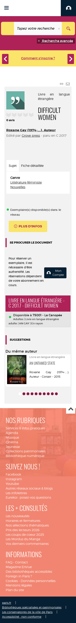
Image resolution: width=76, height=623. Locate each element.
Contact (21, 562)
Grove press (31, 136)
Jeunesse (13, 447)
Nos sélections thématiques (27, 525)
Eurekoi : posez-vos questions (28, 497)
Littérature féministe (26, 182)
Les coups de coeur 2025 (25, 535)
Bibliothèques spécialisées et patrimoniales (31, 607)
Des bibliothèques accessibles (29, 572)
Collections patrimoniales (25, 451)
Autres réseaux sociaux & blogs (29, 488)
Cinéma (12, 442)
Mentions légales (19, 585)
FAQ (9, 562)
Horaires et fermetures (23, 521)
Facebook (13, 474)
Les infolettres (16, 493)
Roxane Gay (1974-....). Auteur (31, 130)
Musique (12, 437)
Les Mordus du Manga (23, 539)
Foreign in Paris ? (19, 576)
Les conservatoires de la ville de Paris (27, 612)
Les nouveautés (17, 516)
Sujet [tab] (13, 166)
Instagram (14, 479)
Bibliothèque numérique (25, 456)
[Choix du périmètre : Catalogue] (7, 28)
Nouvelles (17, 187)
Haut (70, 409)
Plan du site (15, 590)
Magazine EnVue (19, 567)
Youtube (12, 484)
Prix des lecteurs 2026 (23, 530)
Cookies (12, 581)
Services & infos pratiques (25, 428)
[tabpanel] (38, 183)
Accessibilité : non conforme (21, 616)
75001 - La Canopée (47, 315)
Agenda (12, 433)
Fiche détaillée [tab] (32, 166)
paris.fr (6, 602)
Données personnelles (38, 581)
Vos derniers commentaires (27, 544)
